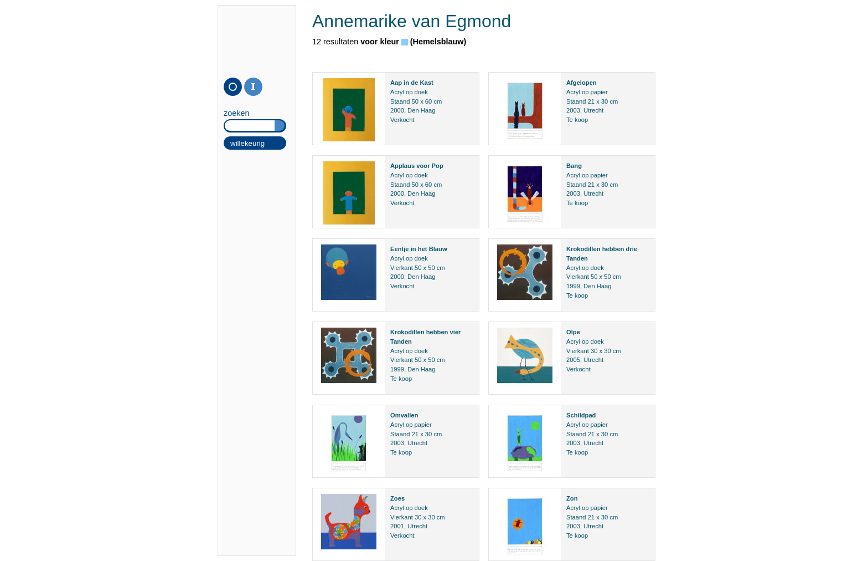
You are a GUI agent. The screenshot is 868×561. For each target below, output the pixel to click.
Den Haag (421, 110)
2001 (397, 526)
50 (415, 101)
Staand (400, 101)
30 (604, 101)
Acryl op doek (409, 92)
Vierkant (401, 267)
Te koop (577, 119)
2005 (573, 359)
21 (591, 101)
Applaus (402, 165)
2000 (397, 110)
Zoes (397, 498)
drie (632, 249)
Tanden (577, 258)
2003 (573, 110)
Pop (437, 165)
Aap (396, 82)
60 (428, 101)
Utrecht (593, 110)
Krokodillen (583, 249)
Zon (572, 498)
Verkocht (402, 119)
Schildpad (581, 415)
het (422, 249)
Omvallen (404, 415)
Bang (574, 165)
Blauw (438, 249)
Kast (426, 82)
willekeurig (247, 143)
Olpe (573, 332)
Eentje (399, 249)
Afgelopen (581, 82)
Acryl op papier (587, 92)
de (414, 82)
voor (423, 165)
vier (455, 332)
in (406, 82)
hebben (613, 249)
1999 (573, 286)
